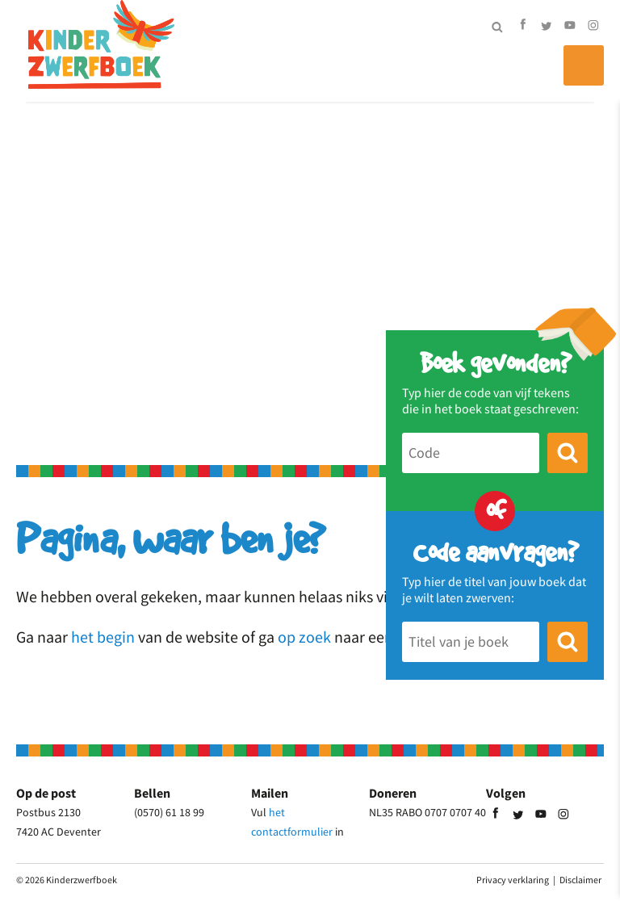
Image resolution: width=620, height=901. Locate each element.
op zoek (304, 637)
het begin (103, 637)
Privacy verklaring (512, 880)
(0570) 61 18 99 (169, 812)
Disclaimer (580, 880)
